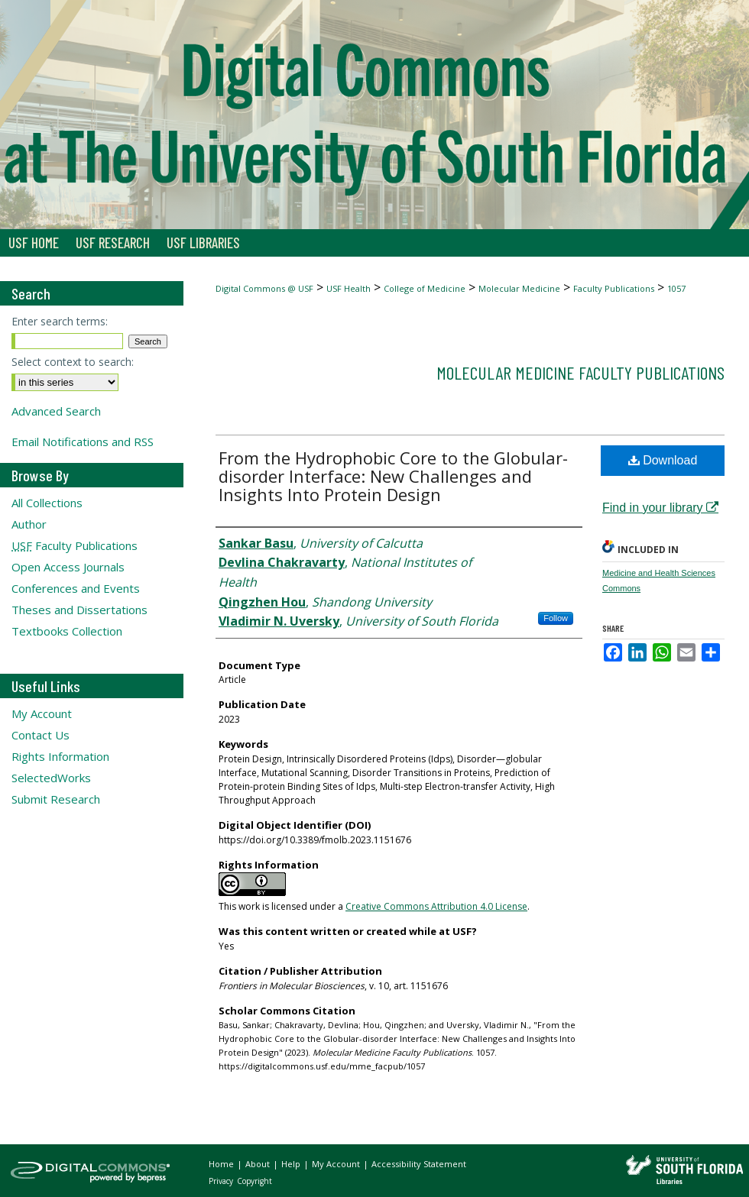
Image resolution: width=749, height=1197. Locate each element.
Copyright (254, 1181)
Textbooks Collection (66, 631)
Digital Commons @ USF (264, 288)
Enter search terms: (59, 321)
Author (29, 524)
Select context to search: (72, 361)
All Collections (47, 502)
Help (292, 1164)
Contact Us (40, 734)
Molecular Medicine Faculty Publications (580, 372)
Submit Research (55, 799)
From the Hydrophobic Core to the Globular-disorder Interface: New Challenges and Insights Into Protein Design (393, 476)
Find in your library (660, 507)
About (258, 1164)
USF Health (348, 288)
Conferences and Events (75, 588)
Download (663, 460)
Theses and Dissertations (79, 609)
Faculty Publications (613, 288)
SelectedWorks (51, 777)
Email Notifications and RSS (82, 441)
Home (222, 1164)
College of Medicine (424, 288)
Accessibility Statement (418, 1164)
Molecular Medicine (519, 288)
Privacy (222, 1181)
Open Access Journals (68, 566)
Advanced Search (56, 411)
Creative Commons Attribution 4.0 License (436, 906)
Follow (555, 618)
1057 (676, 288)
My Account (41, 713)
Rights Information (60, 756)
